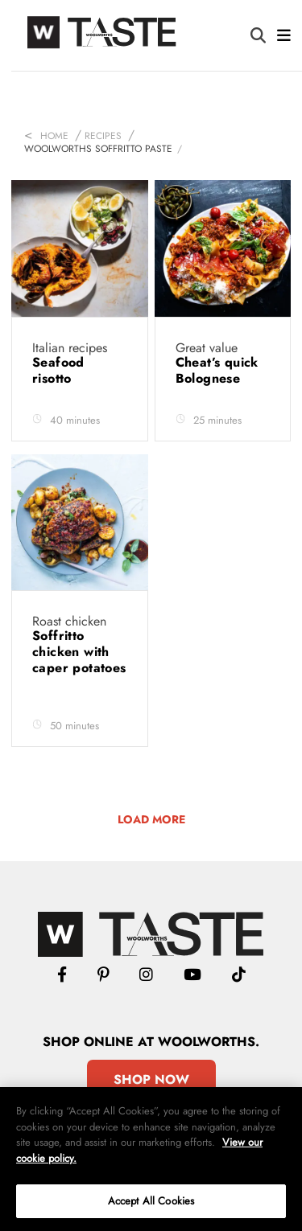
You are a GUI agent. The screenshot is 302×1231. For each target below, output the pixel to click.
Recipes (103, 136)
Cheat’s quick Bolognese (217, 370)
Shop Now (151, 1079)
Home (54, 136)
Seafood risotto (58, 370)
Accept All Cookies (151, 1200)
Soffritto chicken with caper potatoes (79, 651)
